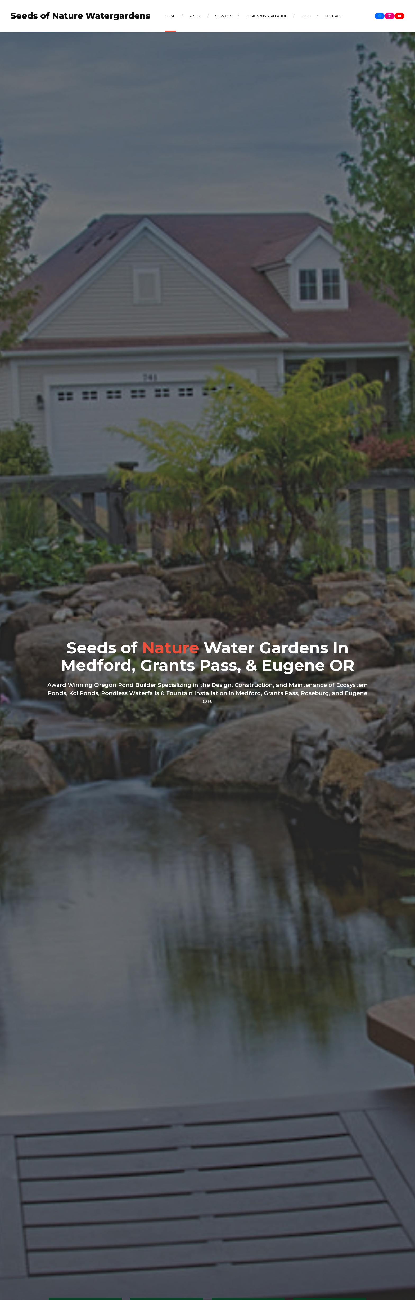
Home (170, 16)
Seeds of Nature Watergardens (80, 16)
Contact (333, 16)
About (195, 16)
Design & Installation (267, 16)
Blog (306, 16)
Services (223, 16)
